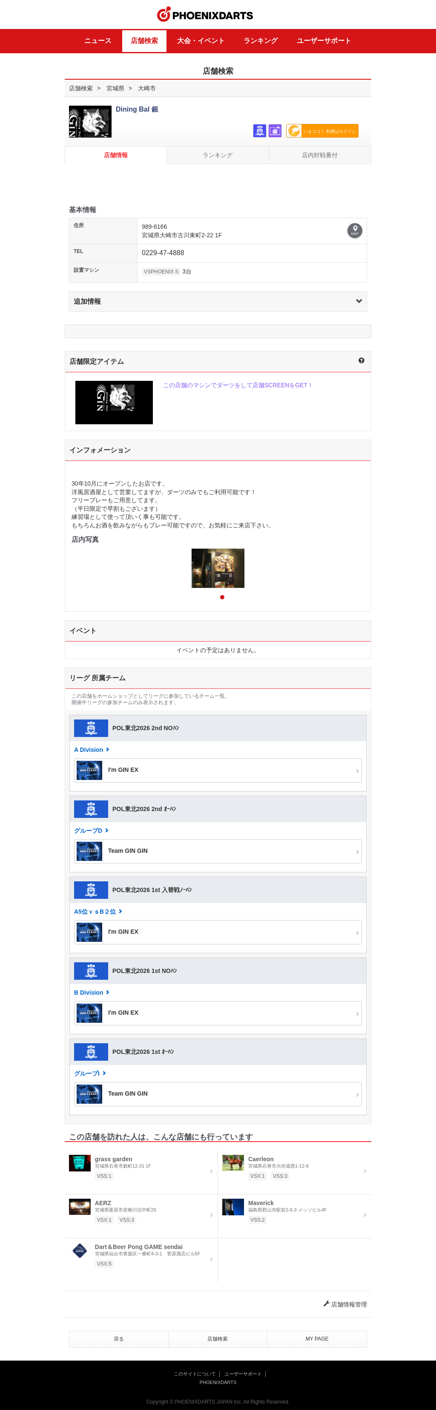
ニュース (98, 40)
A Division (88, 749)
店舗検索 (144, 40)
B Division (88, 992)
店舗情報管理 (345, 1304)
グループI (87, 1073)
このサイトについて (195, 1373)
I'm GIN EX (107, 770)
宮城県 (115, 88)
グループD (88, 830)
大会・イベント (201, 40)
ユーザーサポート (324, 40)
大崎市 (147, 88)
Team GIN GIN (112, 851)
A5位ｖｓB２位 (95, 911)
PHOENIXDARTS (205, 14)
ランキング (261, 40)
